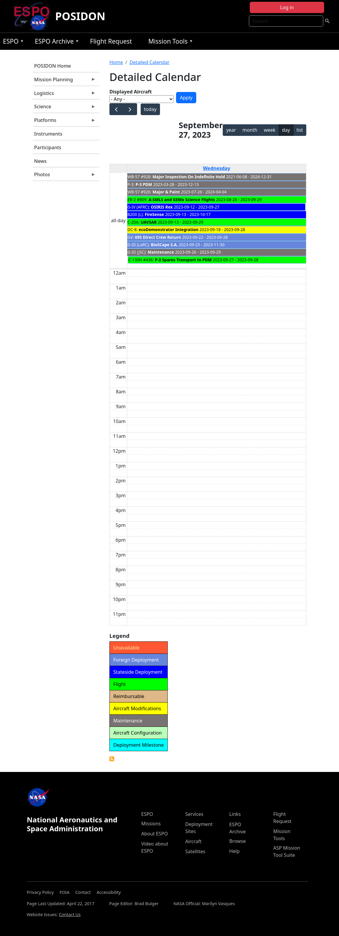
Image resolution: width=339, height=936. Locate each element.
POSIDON (80, 16)
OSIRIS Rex (161, 207)
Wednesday (216, 168)
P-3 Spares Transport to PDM (183, 260)
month (249, 130)
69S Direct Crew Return (158, 237)
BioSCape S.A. (164, 244)
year (231, 130)
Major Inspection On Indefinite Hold (189, 176)
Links (235, 814)
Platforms (64, 121)
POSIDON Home (52, 66)
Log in (287, 7)
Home (116, 62)
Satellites (195, 851)
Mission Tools (169, 42)
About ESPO (154, 833)
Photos (64, 176)
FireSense (154, 214)
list (299, 130)
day (286, 130)
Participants (47, 147)
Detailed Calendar (149, 62)
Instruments (48, 134)
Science (64, 108)
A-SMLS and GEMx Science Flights (182, 199)
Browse (237, 841)
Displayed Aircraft (130, 91)
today (150, 109)
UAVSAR (149, 222)
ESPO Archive (55, 42)
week (269, 130)
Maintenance (160, 252)
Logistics (64, 94)
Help (234, 851)
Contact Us (70, 914)
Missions (151, 823)
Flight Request (111, 41)
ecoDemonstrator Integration (168, 229)
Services (194, 814)
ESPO (12, 42)
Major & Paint (166, 192)
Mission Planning (64, 81)
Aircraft (193, 841)
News (40, 161)
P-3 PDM (144, 184)
